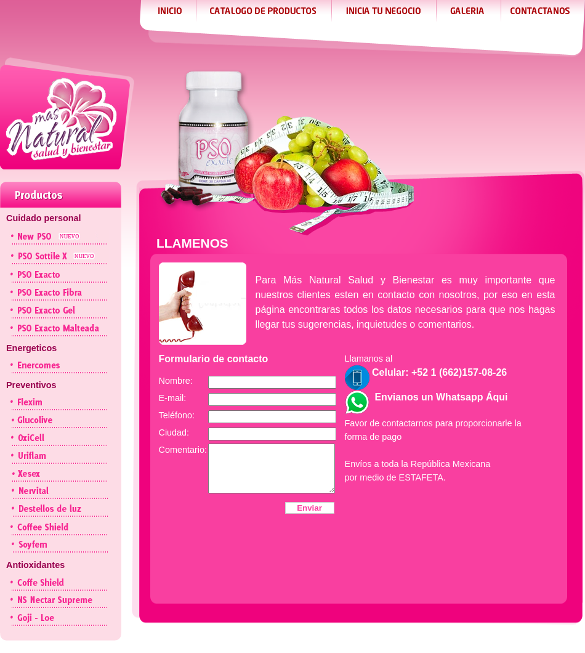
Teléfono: (177, 415)
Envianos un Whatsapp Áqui (426, 397)
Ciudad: (174, 432)
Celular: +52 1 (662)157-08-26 (426, 372)
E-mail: (173, 398)
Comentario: (183, 450)
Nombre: (176, 381)
